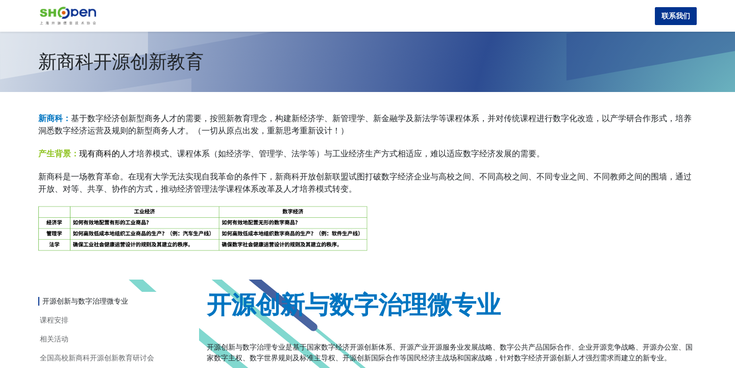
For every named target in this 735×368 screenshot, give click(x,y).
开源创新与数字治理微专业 (85, 301)
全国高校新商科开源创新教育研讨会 (97, 358)
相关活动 (54, 339)
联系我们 (676, 16)
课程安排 (54, 320)
